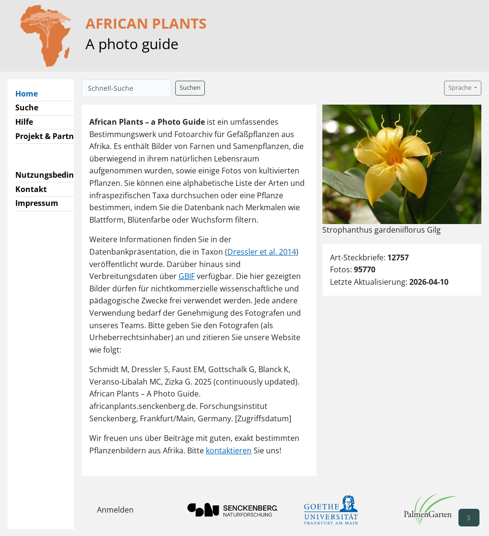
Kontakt (31, 189)
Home (30, 93)
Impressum (36, 203)
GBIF (187, 276)
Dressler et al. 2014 (261, 252)
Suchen (190, 88)
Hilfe (24, 122)
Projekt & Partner (48, 136)
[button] (468, 517)
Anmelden (115, 509)
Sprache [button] (460, 88)
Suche (26, 107)
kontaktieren (229, 450)
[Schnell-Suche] (126, 88)
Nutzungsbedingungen (59, 175)
